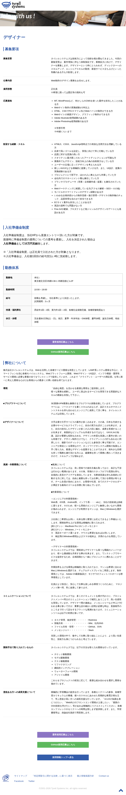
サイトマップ (20, 776)
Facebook (19, 781)
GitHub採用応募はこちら (63, 352)
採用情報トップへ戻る (63, 757)
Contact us (104, 776)
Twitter (31, 781)
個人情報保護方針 (85, 776)
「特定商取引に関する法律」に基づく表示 (52, 776)
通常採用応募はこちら (63, 342)
